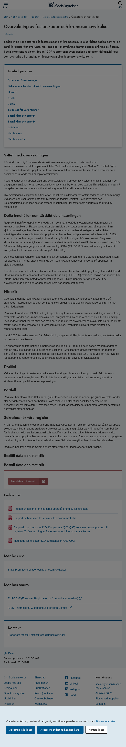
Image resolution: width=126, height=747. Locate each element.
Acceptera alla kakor (20, 730)
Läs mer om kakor (106, 721)
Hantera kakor (96, 730)
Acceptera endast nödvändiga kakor (60, 730)
